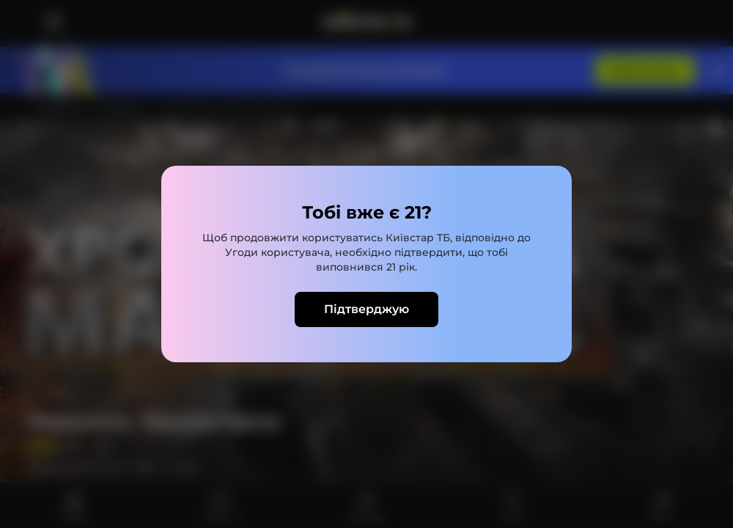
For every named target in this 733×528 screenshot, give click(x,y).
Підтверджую (366, 309)
